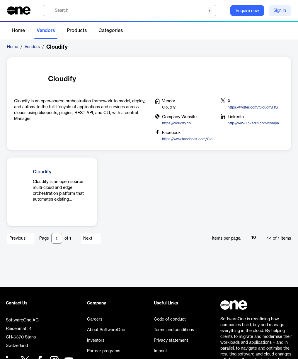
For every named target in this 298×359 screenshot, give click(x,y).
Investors (95, 340)
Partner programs (103, 351)
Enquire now (247, 11)
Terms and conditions (174, 330)
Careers (94, 319)
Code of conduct (170, 319)
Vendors (46, 30)
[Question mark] (222, 10)
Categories (110, 30)
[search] (129, 10)
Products (77, 30)
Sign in (279, 11)
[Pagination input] (56, 238)
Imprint (160, 351)
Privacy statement (171, 340)
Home (18, 30)
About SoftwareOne (106, 330)
